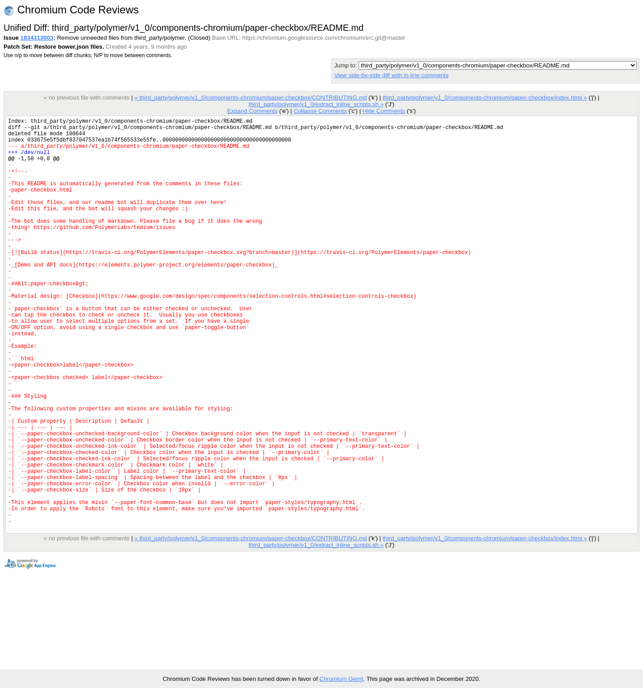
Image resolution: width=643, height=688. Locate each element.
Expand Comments (252, 111)
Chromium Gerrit (341, 678)
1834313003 (37, 37)
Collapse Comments (320, 111)
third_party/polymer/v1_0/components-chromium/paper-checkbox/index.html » (485, 97)
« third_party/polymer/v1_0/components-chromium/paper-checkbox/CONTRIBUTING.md (250, 97)
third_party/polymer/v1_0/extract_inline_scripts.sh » (316, 104)
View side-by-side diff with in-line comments (391, 75)
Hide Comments (384, 111)
